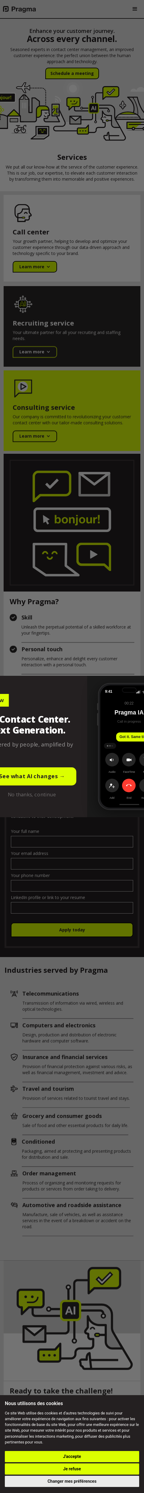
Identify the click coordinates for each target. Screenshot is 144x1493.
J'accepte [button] (72, 1456)
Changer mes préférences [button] (71, 1481)
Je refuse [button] (72, 1468)
